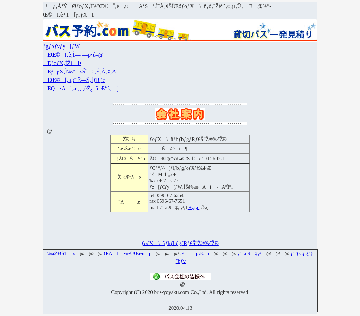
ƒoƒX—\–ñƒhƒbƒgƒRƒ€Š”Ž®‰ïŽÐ (180, 243)
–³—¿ (49, 6)
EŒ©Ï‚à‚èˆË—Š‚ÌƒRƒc (74, 80)
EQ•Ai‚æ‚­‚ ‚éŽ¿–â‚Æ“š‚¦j (81, 88)
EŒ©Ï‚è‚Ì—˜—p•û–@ (73, 55)
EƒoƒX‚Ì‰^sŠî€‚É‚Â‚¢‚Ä (79, 72)
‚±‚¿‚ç (193, 207)
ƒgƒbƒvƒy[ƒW (61, 46)
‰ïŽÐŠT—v (61, 253)
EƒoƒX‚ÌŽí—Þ (62, 63)
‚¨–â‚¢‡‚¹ (249, 253)
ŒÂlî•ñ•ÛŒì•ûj (127, 253)
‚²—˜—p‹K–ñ (194, 253)
